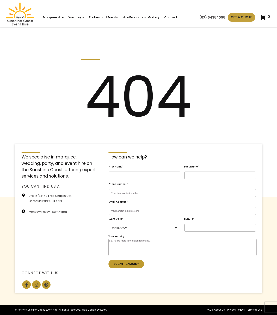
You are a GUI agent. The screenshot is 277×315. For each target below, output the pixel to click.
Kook (103, 310)
